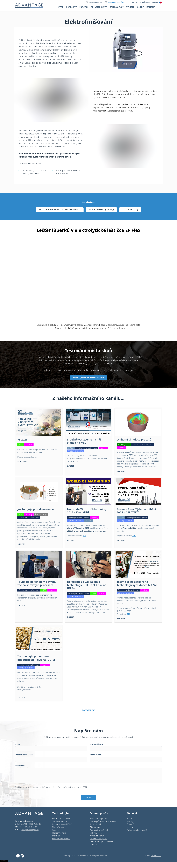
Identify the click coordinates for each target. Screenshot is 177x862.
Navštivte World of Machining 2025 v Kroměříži (86, 510)
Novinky (29, 444)
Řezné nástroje (41, 514)
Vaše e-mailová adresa (24, 755)
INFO (21, 444)
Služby (140, 7)
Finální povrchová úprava (87, 448)
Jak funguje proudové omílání (36, 509)
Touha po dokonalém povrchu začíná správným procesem (37, 583)
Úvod (61, 7)
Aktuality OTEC (124, 444)
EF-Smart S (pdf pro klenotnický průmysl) (59, 209)
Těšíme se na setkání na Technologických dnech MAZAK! (137, 583)
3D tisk (71, 448)
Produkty (71, 7)
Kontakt (150, 7)
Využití (130, 7)
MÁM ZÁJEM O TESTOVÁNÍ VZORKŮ (88, 377)
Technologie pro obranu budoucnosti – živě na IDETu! (36, 658)
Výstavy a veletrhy (75, 451)
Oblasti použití (99, 7)
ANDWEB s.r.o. (156, 856)
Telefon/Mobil (96, 755)
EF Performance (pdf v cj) (101, 209)
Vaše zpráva (20, 766)
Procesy (83, 7)
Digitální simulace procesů (134, 439)
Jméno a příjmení (96, 744)
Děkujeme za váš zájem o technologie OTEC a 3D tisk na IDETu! (86, 585)
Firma (17, 744)
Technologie (117, 7)
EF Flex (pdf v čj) (130, 209)
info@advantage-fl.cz (116, 2)
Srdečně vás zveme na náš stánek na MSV (84, 441)
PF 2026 (22, 439)
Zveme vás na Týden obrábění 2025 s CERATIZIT (136, 510)
